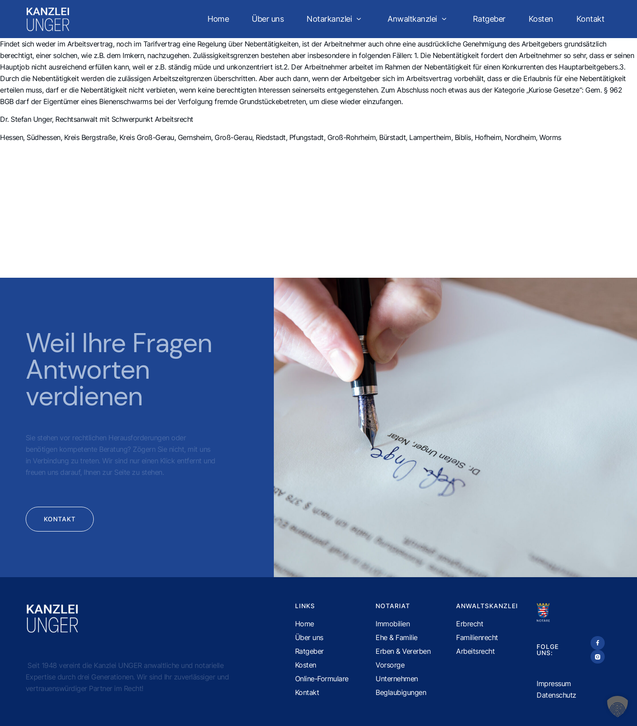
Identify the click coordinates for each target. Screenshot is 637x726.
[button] (617, 706)
